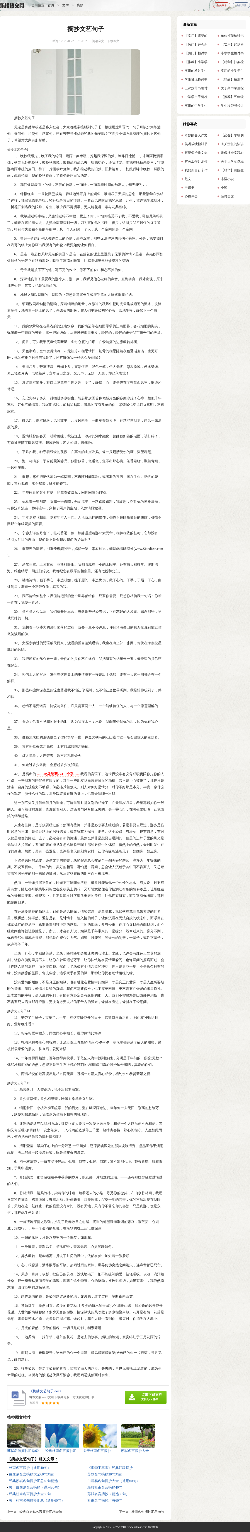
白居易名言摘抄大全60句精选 (31, 1474)
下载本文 (113, 41)
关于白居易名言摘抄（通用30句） (35, 1487)
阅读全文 (98, 41)
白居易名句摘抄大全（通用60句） (113, 1481)
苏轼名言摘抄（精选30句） (108, 1494)
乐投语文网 (119, 1527)
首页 (51, 5)
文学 (65, 5)
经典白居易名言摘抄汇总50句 (40, 1511)
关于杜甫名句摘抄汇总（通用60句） (37, 1500)
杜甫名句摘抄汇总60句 (104, 1500)
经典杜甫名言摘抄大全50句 (30, 1494)
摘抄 (80, 5)
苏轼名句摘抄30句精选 (104, 1474)
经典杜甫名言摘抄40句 (104, 1487)
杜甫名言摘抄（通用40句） (30, 1468)
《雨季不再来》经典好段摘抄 (110, 1468)
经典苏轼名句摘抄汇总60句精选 (33, 1481)
